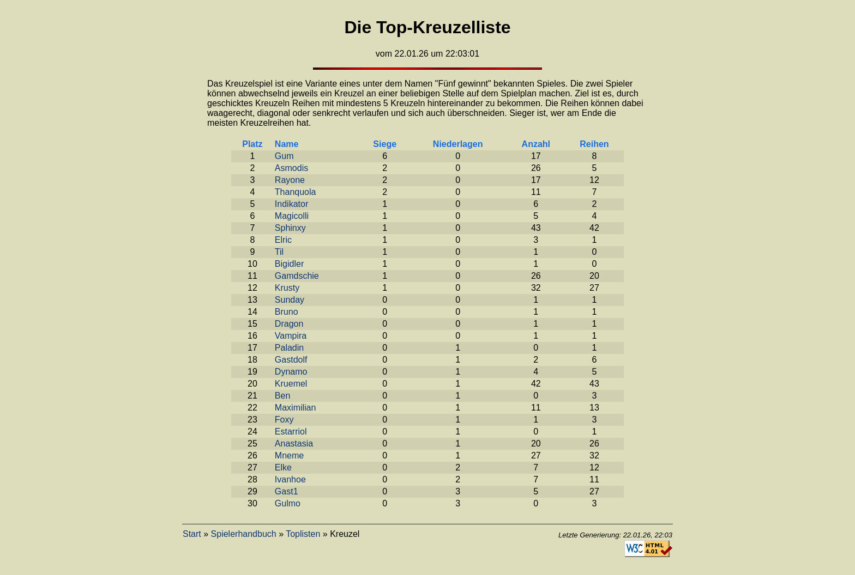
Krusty (287, 287)
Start (192, 534)
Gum (284, 156)
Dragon (289, 323)
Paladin (289, 347)
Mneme (289, 455)
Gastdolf (291, 359)
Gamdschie (297, 275)
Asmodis (291, 168)
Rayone (290, 180)
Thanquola (295, 192)
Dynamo (291, 371)
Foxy (284, 419)
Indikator (291, 204)
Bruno (286, 311)
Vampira (290, 335)
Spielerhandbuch (243, 534)
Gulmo (287, 503)
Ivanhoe (290, 479)
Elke (283, 467)
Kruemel (291, 383)
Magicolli (292, 216)
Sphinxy (290, 228)
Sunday (289, 299)
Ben (282, 395)
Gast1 (286, 491)
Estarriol (291, 431)
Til (279, 251)
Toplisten (303, 534)
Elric (283, 239)
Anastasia (294, 443)
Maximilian (295, 407)
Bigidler (289, 263)
